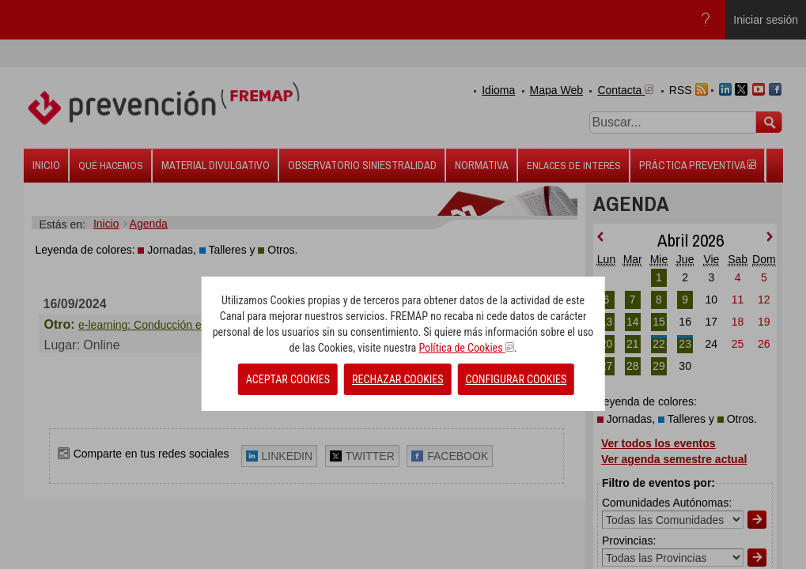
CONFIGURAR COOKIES (516, 379)
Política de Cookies (465, 347)
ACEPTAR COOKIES (288, 379)
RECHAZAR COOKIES (397, 379)
